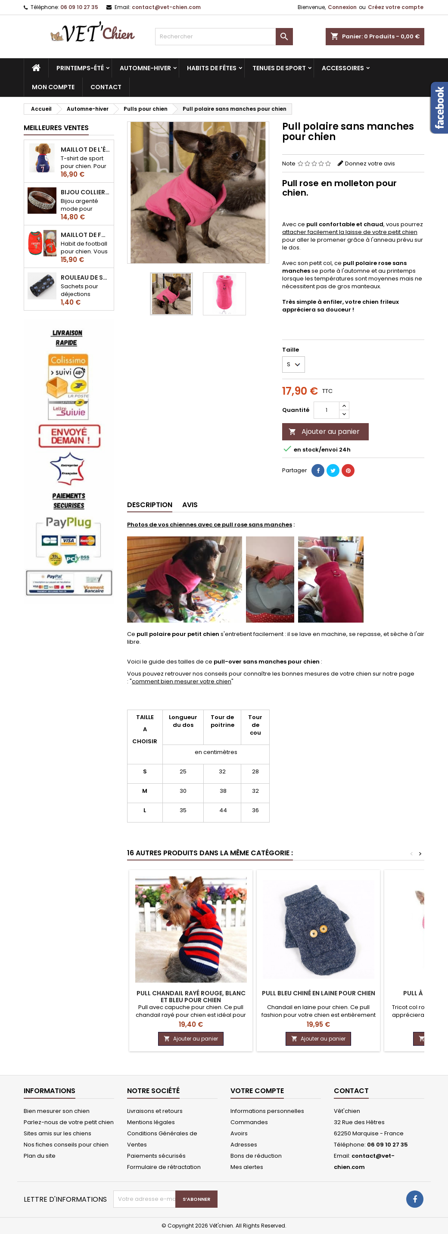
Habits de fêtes (211, 68)
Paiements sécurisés (156, 1156)
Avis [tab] (190, 505)
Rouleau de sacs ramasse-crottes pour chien (85, 277)
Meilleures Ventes (56, 128)
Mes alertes (246, 1167)
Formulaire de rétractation (164, 1167)
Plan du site (40, 1156)
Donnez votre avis (370, 163)
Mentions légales (151, 1122)
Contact (351, 1091)
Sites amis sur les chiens (57, 1133)
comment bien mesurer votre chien (181, 681)
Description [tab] (149, 505)
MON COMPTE (53, 87)
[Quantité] (326, 410)
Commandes (249, 1122)
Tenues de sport (279, 68)
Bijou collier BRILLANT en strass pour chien (85, 192)
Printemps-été (80, 68)
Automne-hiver (145, 68)
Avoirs (239, 1133)
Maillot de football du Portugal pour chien (85, 234)
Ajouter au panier (324, 431)
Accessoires (343, 68)
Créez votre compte (395, 7)
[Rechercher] (224, 36)
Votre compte (257, 1091)
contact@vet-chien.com (166, 7)
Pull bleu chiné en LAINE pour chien (318, 993)
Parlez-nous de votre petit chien (69, 1122)
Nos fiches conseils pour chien (66, 1145)
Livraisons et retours (155, 1111)
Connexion (342, 7)
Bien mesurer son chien (57, 1111)
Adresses (243, 1145)
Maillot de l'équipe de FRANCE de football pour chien (85, 149)
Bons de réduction (256, 1156)
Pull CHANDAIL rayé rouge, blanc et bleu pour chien (191, 996)
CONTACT (105, 87)
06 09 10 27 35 (79, 7)
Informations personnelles (267, 1111)
